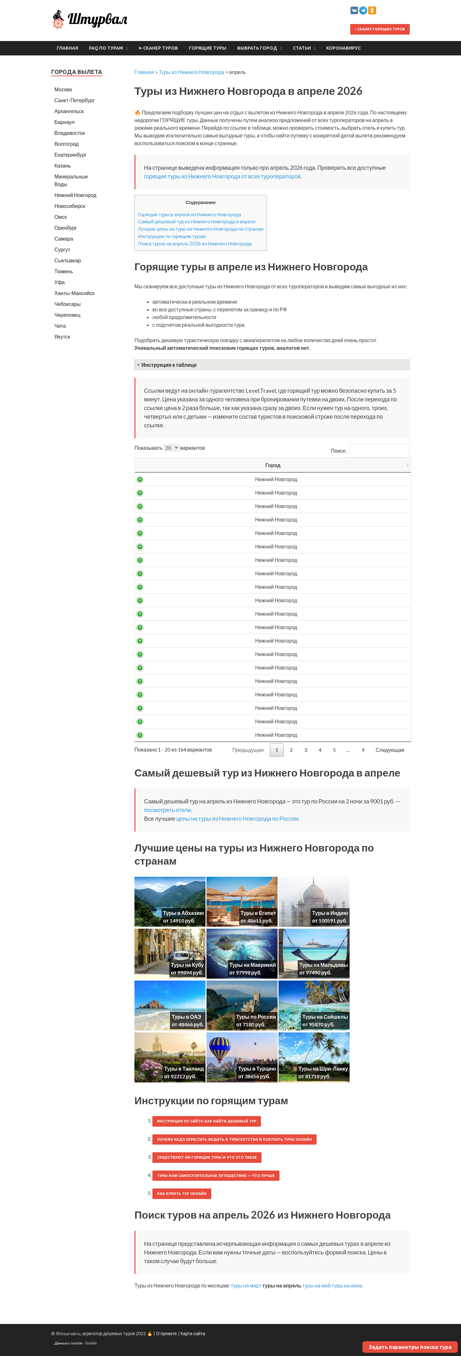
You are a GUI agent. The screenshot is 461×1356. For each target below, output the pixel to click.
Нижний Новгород (165, 479)
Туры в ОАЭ (186, 1017)
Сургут (62, 249)
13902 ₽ (336, 573)
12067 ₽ (336, 546)
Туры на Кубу (187, 965)
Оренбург (65, 228)
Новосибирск (69, 206)
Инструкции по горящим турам (172, 236)
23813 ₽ (336, 694)
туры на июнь (347, 1285)
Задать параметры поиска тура (410, 1347)
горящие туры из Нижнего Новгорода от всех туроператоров (222, 176)
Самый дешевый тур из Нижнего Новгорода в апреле (197, 221)
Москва (63, 89)
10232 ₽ (336, 492)
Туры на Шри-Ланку (323, 1068)
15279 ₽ (336, 587)
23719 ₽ (336, 681)
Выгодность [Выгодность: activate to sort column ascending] (384, 465)
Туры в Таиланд (184, 1068)
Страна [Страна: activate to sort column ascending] (216, 465)
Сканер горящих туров (380, 29)
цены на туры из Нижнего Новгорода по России (237, 818)
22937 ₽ (336, 667)
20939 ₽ (336, 627)
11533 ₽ (336, 519)
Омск (60, 217)
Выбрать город (257, 48)
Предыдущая (248, 750)
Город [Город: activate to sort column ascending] (165, 465)
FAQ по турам (106, 48)
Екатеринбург (70, 155)
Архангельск (69, 111)
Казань (62, 165)
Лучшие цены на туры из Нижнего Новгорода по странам (200, 229)
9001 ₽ (335, 479)
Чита (60, 326)
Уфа (59, 282)
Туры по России (256, 1017)
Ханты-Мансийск (74, 293)
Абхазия (216, 614)
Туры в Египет (258, 913)
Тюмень (63, 271)
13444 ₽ (336, 560)
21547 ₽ (336, 640)
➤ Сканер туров (158, 48)
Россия (216, 479)
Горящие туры (207, 48)
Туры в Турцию (257, 1068)
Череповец (67, 315)
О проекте (166, 1333)
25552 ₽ (336, 735)
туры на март (246, 1285)
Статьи (302, 48)
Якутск (62, 336)
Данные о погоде (68, 1343)
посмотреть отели (167, 809)
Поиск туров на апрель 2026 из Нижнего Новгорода (195, 243)
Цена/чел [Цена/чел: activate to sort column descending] (335, 465)
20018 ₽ (336, 600)
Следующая (390, 750)
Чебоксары (67, 304)
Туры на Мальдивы (323, 965)
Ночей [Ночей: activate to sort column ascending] (296, 465)
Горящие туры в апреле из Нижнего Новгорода (189, 214)
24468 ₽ (336, 708)
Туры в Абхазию (183, 913)
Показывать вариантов (169, 448)
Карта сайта (193, 1333)
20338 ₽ (336, 614)
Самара (63, 238)
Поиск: (370, 451)
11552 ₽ (336, 533)
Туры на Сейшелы (325, 1017)
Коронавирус (343, 48)
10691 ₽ (336, 506)
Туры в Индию (330, 913)
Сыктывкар (67, 260)
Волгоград (66, 144)
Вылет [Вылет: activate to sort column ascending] (258, 465)
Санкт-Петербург (74, 100)
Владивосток (69, 133)
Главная (67, 48)
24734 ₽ (336, 721)
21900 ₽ (336, 654)
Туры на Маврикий (253, 965)
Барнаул (64, 122)
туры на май (316, 1285)
